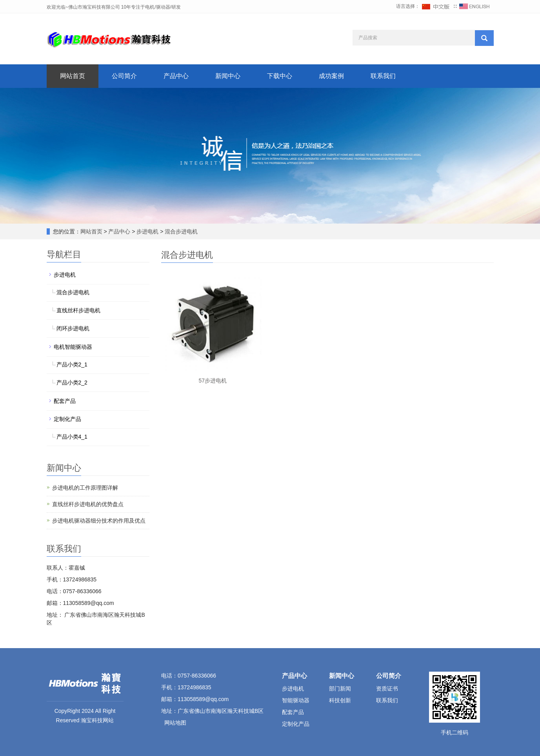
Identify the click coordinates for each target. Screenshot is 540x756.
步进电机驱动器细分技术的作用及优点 (98, 520)
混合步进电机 (181, 231)
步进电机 (147, 231)
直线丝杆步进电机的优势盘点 (88, 504)
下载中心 (279, 76)
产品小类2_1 (71, 364)
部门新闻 (340, 688)
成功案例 (331, 76)
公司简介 (124, 76)
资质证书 (387, 688)
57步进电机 (212, 380)
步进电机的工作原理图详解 (85, 488)
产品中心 (176, 76)
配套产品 (65, 401)
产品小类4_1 (71, 437)
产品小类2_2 (71, 382)
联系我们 (383, 76)
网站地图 (175, 723)
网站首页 (72, 76)
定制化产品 (67, 419)
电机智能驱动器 (73, 347)
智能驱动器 (295, 700)
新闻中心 (227, 76)
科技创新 (340, 700)
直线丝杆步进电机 (78, 310)
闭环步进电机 (72, 328)
